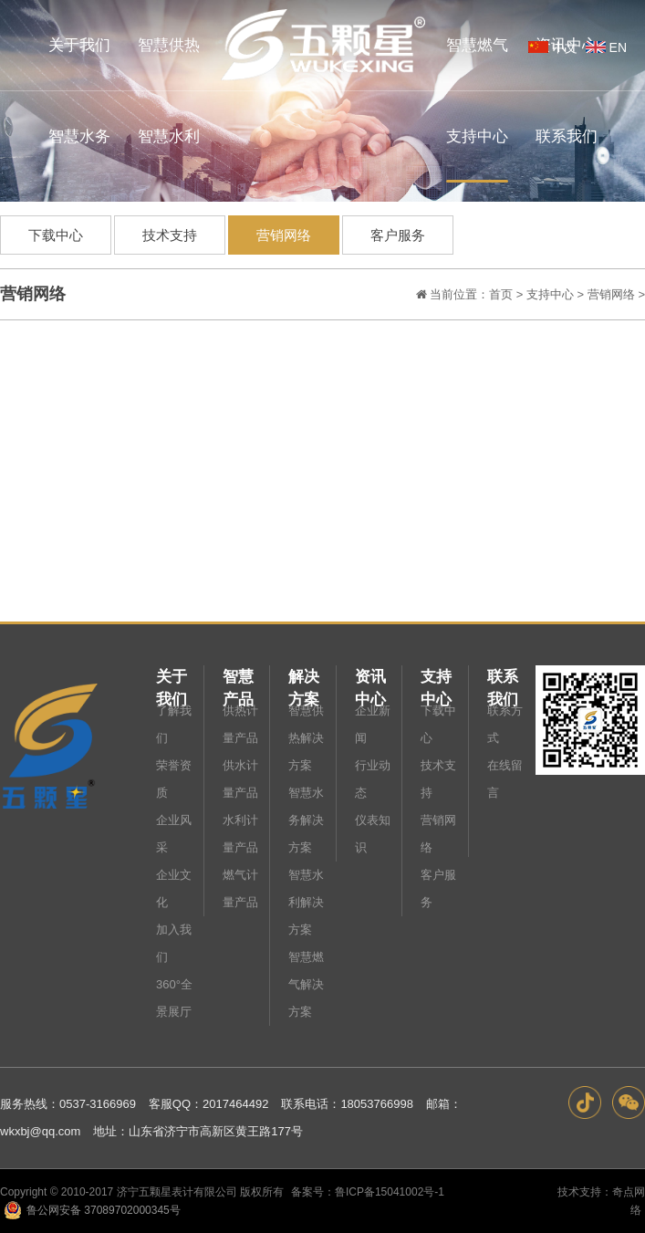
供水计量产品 (240, 778)
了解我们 (174, 724)
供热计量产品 (240, 724)
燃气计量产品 (240, 888)
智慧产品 (238, 678)
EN (604, 47)
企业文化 (174, 888)
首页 (501, 294)
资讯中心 (370, 678)
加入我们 (174, 943)
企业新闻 (372, 724)
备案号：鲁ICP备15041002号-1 (367, 1192)
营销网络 (283, 235)
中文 (551, 47)
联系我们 (502, 678)
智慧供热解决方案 (306, 738)
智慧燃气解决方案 (306, 984)
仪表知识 (372, 833)
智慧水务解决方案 (306, 820)
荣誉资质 (174, 778)
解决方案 (303, 678)
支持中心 (550, 294)
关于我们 (171, 678)
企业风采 (174, 833)
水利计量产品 (240, 833)
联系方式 (505, 724)
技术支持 (169, 235)
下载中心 (55, 235)
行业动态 (372, 778)
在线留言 (505, 778)
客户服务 (397, 235)
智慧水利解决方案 (306, 902)
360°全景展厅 (174, 998)
